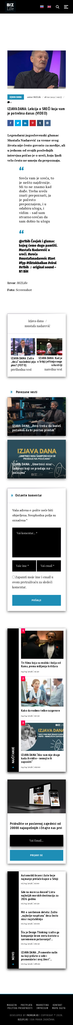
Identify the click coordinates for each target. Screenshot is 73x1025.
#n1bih (24, 267)
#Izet (51, 258)
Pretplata (26, 1005)
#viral (52, 263)
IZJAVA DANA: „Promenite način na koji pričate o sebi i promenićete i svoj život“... (39, 956)
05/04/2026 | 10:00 (30, 923)
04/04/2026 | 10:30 (30, 715)
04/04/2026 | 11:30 (30, 671)
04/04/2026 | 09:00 (30, 766)
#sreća (33, 254)
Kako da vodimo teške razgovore (40, 710)
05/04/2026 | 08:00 (30, 963)
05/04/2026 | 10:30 (30, 903)
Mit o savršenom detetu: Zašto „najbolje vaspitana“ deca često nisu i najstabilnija (39, 915)
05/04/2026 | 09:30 (30, 943)
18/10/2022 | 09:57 (53, 96)
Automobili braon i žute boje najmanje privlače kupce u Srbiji (39, 877)
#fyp (22, 263)
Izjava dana (16, 97)
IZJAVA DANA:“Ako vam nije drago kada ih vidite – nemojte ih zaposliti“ (40, 758)
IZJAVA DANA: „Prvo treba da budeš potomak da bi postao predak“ (36, 428)
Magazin (12, 1005)
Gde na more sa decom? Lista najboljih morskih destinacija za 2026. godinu (40, 895)
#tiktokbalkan (36, 263)
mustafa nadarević (37, 326)
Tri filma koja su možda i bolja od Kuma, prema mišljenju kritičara (41, 664)
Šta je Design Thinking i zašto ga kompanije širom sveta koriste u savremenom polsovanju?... (40, 935)
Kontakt (57, 1005)
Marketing (42, 1005)
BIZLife (37, 96)
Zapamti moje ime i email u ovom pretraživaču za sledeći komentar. (32, 582)
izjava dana (36, 321)
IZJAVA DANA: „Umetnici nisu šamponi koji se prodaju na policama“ (32, 468)
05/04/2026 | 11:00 (30, 883)
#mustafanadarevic (33, 258)
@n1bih (24, 241)
